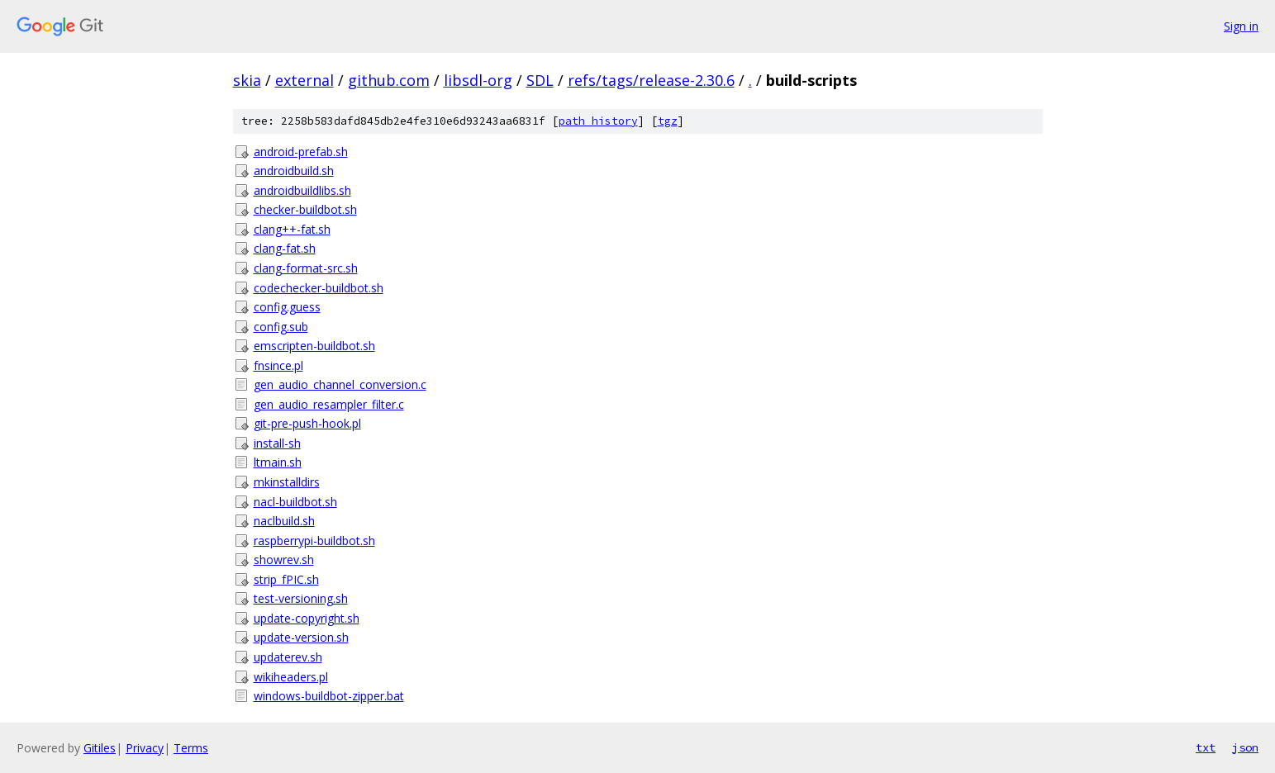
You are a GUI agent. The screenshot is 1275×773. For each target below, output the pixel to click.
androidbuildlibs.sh (302, 190)
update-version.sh (301, 637)
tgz (668, 121)
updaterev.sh (288, 657)
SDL (540, 80)
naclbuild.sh (284, 521)
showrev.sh (284, 559)
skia (247, 80)
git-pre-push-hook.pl (307, 423)
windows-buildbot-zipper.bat (329, 696)
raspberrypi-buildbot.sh (314, 540)
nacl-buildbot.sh (295, 502)
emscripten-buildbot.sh (314, 345)
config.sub (281, 326)
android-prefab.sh (301, 151)
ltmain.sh (278, 462)
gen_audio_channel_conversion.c (340, 384)
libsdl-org (478, 80)
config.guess (287, 307)
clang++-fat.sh (292, 229)
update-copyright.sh (306, 618)
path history (598, 121)
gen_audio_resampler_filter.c (329, 404)
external (304, 80)
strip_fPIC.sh (286, 579)
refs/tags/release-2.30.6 (651, 80)
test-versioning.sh (301, 598)
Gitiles (99, 748)
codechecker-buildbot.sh (318, 288)
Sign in (1241, 26)
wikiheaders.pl (291, 677)
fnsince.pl (278, 365)
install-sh (277, 443)
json (1245, 747)
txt (1206, 747)
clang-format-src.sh (306, 268)
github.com (389, 80)
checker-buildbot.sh (305, 209)
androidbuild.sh (294, 170)
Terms (191, 748)
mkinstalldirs (287, 482)
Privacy (145, 748)
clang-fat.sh (285, 248)
